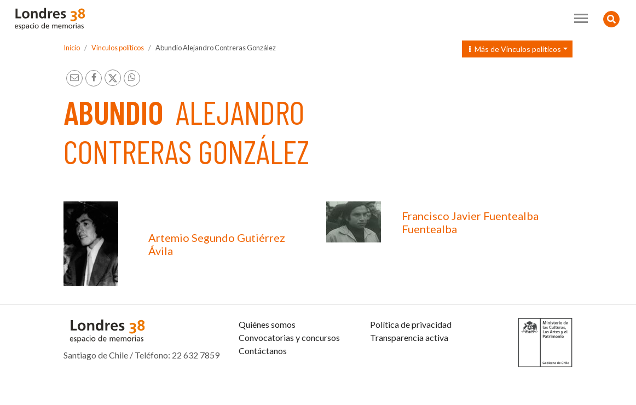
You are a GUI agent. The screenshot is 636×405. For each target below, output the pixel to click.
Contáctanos (263, 377)
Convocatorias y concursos (289, 363)
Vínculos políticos (117, 47)
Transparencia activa (409, 363)
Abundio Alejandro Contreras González (215, 47)
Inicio (71, 47)
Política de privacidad (411, 350)
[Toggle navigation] (581, 18)
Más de (515, 49)
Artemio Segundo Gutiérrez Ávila (216, 244)
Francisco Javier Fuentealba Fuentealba (470, 222)
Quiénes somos (267, 350)
